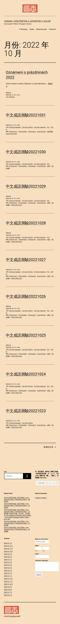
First (36, 550)
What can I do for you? (42, 539)
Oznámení (52, 29)
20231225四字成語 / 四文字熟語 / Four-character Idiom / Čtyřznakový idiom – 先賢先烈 (17, 505)
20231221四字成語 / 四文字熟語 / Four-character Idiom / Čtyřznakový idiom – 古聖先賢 (17, 523)
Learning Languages (15, 127)
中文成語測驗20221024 (26, 374)
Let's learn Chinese (27, 127)
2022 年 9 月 (8, 587)
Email (37, 554)
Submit (38, 575)
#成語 (48, 166)
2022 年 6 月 (8, 595)
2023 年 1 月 (8, 576)
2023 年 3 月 (8, 570)
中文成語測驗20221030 (26, 152)
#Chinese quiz (13, 131)
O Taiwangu (23, 29)
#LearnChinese (41, 131)
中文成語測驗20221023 (26, 410)
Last (44, 550)
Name (37, 545)
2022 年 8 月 (8, 589)
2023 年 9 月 (8, 554)
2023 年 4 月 (8, 568)
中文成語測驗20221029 (26, 186)
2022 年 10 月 (8, 584)
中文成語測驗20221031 (26, 115)
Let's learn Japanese (40, 127)
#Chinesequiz (32, 131)
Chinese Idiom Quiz (11, 133)
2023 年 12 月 (8, 546)
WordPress (13, 616)
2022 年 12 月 (8, 579)
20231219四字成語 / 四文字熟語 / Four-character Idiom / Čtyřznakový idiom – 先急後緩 (17, 529)
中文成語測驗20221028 (26, 223)
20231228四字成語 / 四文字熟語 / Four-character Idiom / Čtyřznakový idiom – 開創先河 (17, 499)
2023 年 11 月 (8, 548)
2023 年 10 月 (8, 551)
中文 (48, 127)
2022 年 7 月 (8, 592)
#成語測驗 (50, 131)
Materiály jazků (41, 29)
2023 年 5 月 (8, 565)
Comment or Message (42, 560)
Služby (31, 29)
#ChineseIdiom (22, 131)
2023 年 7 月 (8, 559)
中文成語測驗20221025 (26, 335)
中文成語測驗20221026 (26, 296)
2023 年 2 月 (8, 573)
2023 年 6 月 (8, 562)
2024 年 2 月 (8, 543)
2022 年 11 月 (8, 581)
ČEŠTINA (12, 97)
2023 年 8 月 (8, 557)
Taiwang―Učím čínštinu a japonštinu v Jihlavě (27, 21)
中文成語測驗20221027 (26, 259)
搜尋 (5, 472)
